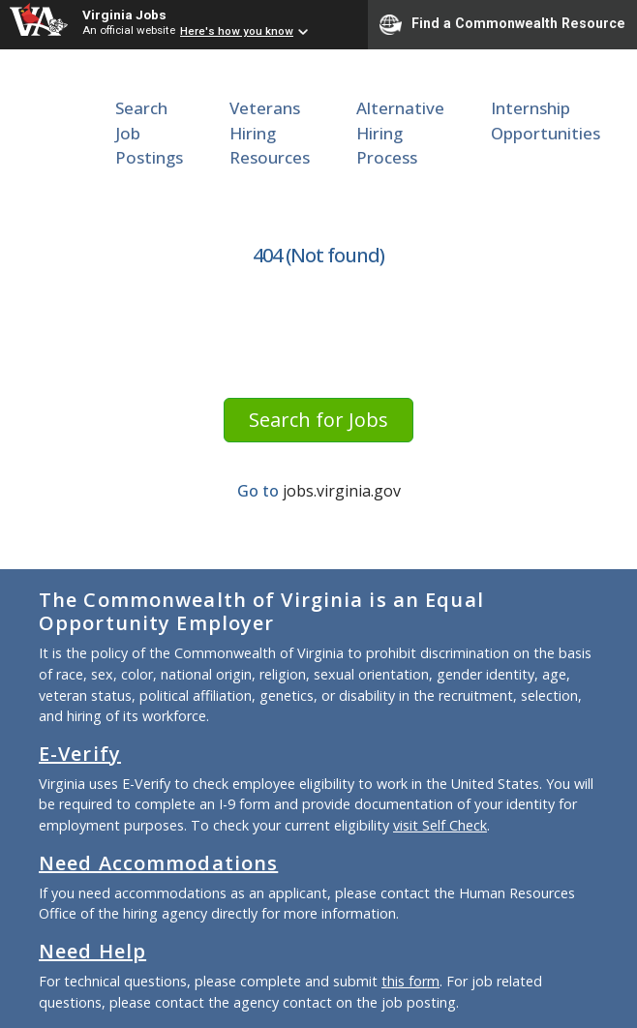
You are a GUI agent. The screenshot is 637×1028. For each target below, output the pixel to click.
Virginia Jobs (124, 14)
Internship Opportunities (545, 120)
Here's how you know (236, 31)
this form (410, 981)
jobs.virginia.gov (342, 490)
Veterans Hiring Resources (269, 132)
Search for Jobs (318, 420)
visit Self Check (440, 825)
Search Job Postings (149, 132)
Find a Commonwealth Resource (502, 24)
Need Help (92, 951)
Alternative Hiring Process (400, 132)
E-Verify (80, 754)
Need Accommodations (158, 863)
